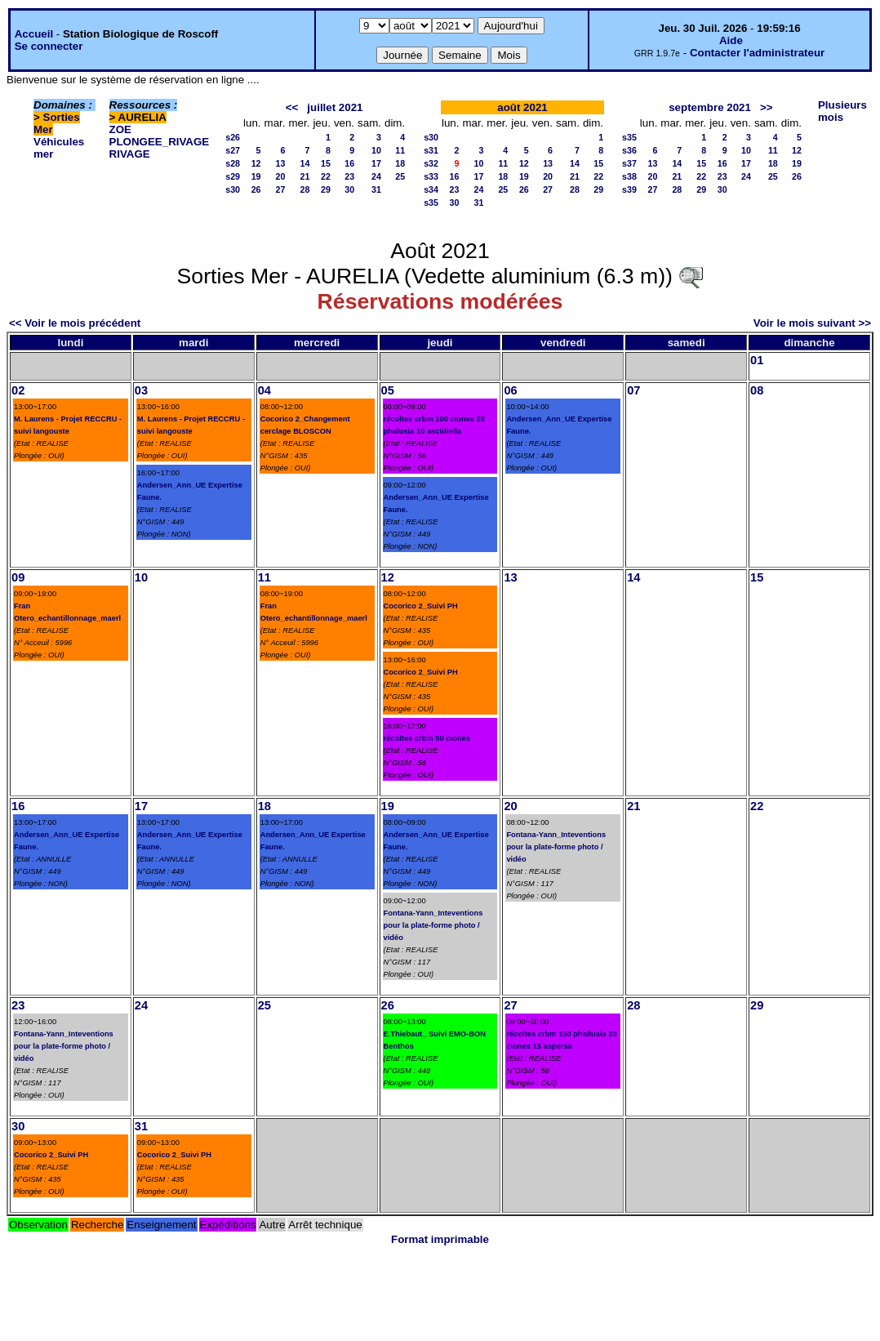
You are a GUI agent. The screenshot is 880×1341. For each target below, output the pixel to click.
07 (633, 390)
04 (264, 390)
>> (766, 107)
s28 (232, 163)
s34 (431, 189)
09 (17, 577)
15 (326, 163)
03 (141, 390)
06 (510, 390)
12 (256, 163)
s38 (629, 176)
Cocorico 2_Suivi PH (421, 606)
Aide (731, 40)
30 (349, 189)
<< (292, 107)
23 (349, 176)
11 (400, 150)
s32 (431, 163)
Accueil (34, 34)
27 (281, 189)
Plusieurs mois (842, 111)
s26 (232, 137)
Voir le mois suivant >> (812, 323)
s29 (232, 176)
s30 (232, 189)
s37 (629, 163)
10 (376, 150)
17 (376, 163)
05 (387, 390)
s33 (431, 176)
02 (17, 390)
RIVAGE (129, 154)
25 (400, 176)
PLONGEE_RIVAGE (159, 142)
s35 (431, 202)
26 (256, 189)
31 (376, 189)
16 (349, 163)
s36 (629, 150)
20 (281, 176)
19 (256, 176)
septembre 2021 (710, 107)
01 (756, 360)
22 (326, 176)
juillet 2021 (334, 107)
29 (326, 189)
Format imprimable (440, 1239)
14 (305, 163)
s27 (232, 150)
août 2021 (522, 107)
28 (305, 189)
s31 (431, 150)
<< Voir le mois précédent (74, 323)
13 (281, 163)
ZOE (120, 129)
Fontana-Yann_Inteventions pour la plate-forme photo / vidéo (433, 925)
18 (400, 163)
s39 (629, 189)
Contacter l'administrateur (757, 53)
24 (376, 176)
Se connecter (49, 46)
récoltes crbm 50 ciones (427, 738)
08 (756, 390)
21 (305, 176)
